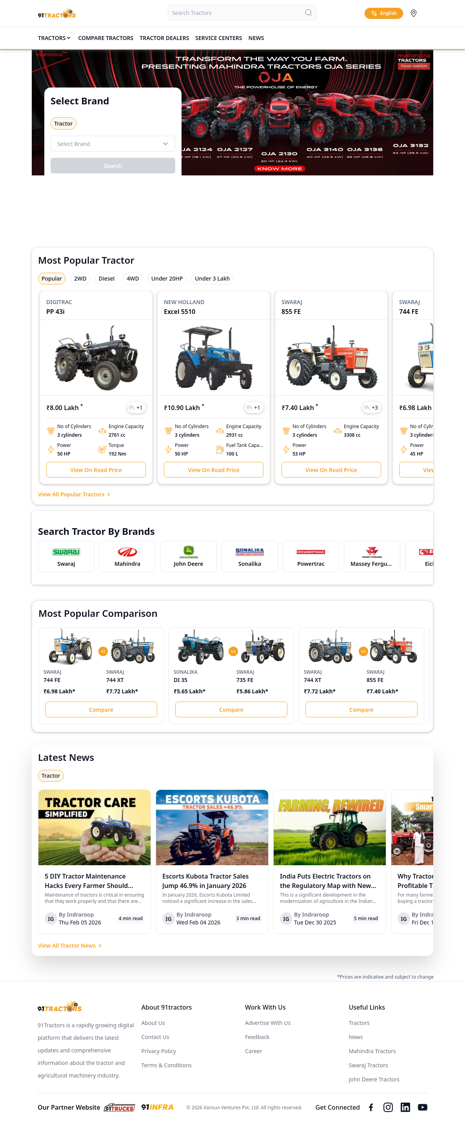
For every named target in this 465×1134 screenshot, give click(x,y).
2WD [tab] (80, 278)
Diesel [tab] (107, 278)
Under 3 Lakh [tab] (212, 278)
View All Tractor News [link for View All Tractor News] (71, 945)
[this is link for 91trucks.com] (119, 1107)
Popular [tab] (52, 278)
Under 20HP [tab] (167, 278)
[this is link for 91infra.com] (157, 1107)
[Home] (57, 13)
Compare (101, 709)
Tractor (63, 123)
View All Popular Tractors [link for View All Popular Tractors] (75, 494)
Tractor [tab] (51, 775)
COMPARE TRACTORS (105, 38)
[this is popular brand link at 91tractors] (66, 556)
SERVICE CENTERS (218, 38)
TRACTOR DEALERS (164, 38)
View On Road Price (96, 470)
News (256, 38)
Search (113, 166)
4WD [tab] (133, 278)
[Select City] (415, 13)
